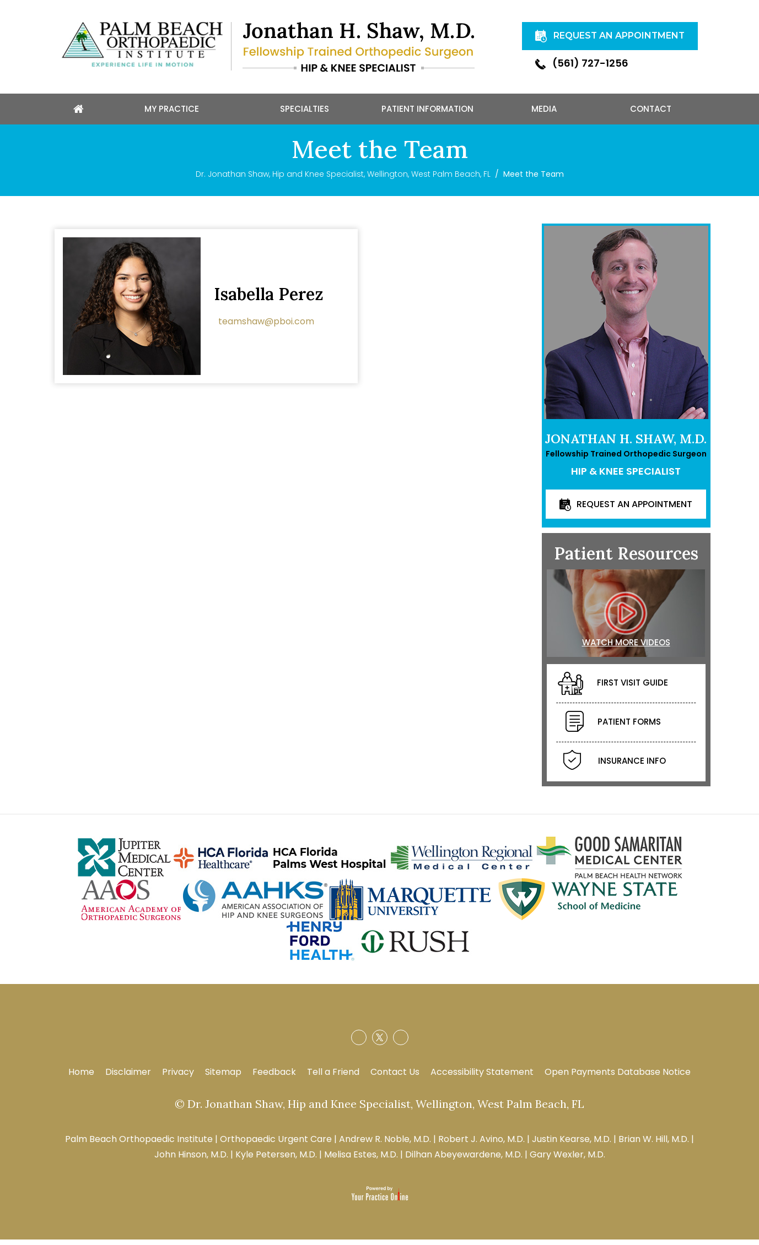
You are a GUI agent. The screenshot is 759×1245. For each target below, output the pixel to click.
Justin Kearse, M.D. (571, 1144)
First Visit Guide (613, 688)
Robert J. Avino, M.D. (481, 1144)
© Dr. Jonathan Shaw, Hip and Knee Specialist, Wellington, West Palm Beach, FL (379, 1109)
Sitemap (223, 1077)
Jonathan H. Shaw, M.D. (626, 444)
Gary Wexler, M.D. (567, 1160)
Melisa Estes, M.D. (361, 1160)
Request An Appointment (574, 41)
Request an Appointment (634, 509)
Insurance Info (614, 767)
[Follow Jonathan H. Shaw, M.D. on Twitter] (380, 1043)
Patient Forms (613, 728)
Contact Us (394, 1077)
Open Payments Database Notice (618, 1077)
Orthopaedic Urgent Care (276, 1144)
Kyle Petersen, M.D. (276, 1160)
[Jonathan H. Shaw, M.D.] (359, 46)
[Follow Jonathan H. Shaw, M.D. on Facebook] (359, 1043)
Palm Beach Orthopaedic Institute (139, 1144)
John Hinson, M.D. (191, 1160)
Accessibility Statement (482, 1077)
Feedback (274, 1077)
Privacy (178, 1077)
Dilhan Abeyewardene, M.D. (464, 1160)
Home (81, 1077)
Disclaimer (128, 1077)
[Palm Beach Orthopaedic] (142, 43)
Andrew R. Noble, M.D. (385, 1144)
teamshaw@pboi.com (266, 326)
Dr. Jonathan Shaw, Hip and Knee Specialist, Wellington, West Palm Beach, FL (343, 179)
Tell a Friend (333, 1077)
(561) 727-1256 (581, 74)
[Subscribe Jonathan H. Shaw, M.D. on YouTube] (401, 1043)
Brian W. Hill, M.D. (653, 1144)
